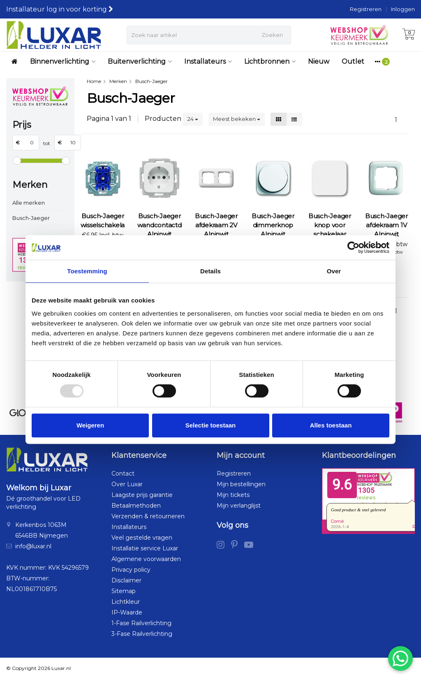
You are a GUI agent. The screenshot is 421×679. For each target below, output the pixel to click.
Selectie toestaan (210, 425)
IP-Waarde (126, 612)
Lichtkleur (125, 601)
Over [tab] (334, 271)
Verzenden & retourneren (148, 516)
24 (192, 118)
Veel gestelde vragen (141, 537)
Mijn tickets (233, 495)
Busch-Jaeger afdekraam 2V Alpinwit (216, 225)
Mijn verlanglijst (239, 505)
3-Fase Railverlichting (141, 633)
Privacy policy (130, 569)
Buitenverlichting (140, 61)
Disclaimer (126, 580)
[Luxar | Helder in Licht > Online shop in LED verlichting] (53, 35)
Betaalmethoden (136, 505)
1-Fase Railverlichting (141, 623)
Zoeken (272, 35)
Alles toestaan (331, 425)
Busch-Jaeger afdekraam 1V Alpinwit (386, 225)
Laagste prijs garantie (142, 495)
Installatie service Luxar (144, 548)
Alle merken (28, 202)
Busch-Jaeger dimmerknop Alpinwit (273, 225)
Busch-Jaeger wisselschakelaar (103, 220)
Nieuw (318, 61)
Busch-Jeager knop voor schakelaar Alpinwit (329, 229)
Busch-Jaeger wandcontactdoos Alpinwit (159, 225)
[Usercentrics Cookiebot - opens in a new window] (353, 247)
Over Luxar (127, 484)
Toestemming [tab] (87, 271)
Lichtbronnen (270, 61)
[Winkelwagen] (408, 35)
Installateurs (208, 61)
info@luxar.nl (33, 546)
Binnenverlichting (62, 61)
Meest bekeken (236, 118)
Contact (122, 473)
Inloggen (403, 9)
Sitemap (123, 591)
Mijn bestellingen (241, 484)
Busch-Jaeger (31, 218)
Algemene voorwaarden (146, 559)
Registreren (366, 9)
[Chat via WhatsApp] (400, 658)
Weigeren (90, 425)
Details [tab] (210, 271)
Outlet (353, 61)
